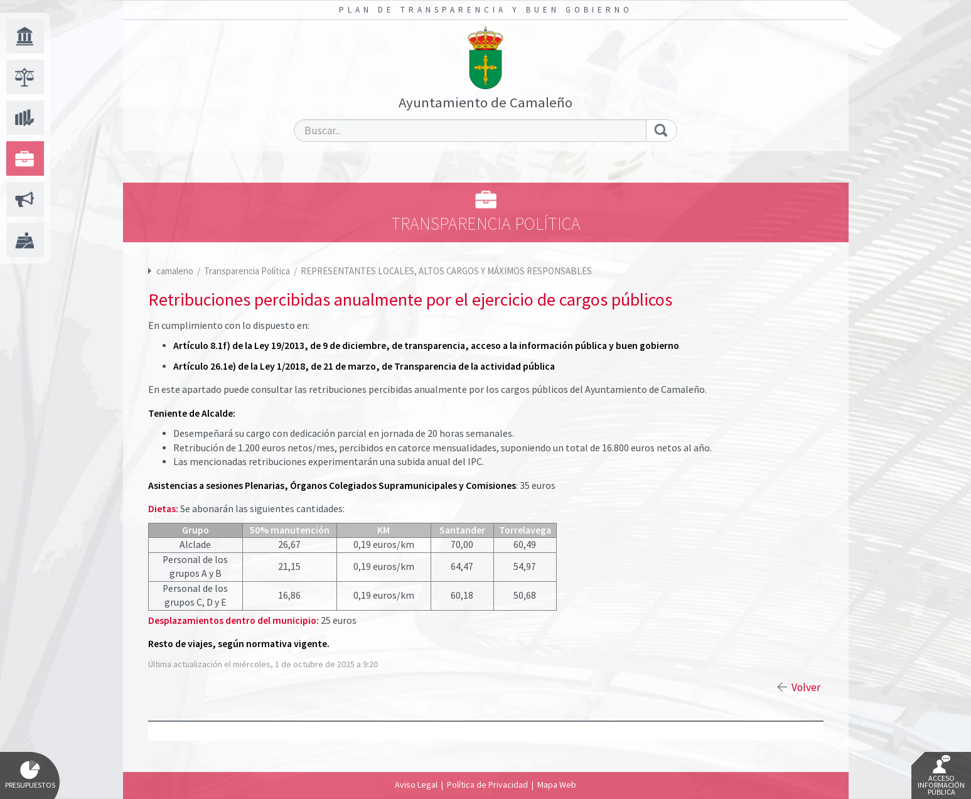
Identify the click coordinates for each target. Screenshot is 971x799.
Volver (805, 687)
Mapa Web (556, 784)
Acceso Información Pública (941, 775)
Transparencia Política (248, 271)
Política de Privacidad (487, 784)
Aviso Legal (416, 784)
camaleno (174, 271)
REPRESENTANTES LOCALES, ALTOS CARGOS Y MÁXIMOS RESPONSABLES (446, 271)
